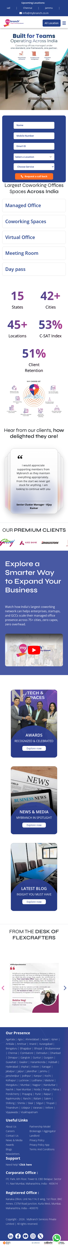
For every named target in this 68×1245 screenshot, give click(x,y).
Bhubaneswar (52, 1048)
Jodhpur (27, 1075)
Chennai (13, 1053)
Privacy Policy (37, 1140)
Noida (37, 1089)
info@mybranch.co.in (34, 13)
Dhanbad (55, 1053)
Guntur (37, 1057)
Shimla (21, 1103)
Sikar (31, 1103)
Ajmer (55, 1039)
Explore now (34, 748)
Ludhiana (37, 1080)
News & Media (14, 1140)
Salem (48, 1098)
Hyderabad (12, 1066)
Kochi (48, 1075)
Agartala (10, 1039)
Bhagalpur (26, 1048)
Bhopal (38, 1048)
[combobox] (34, 156)
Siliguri (40, 1103)
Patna (56, 1089)
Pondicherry (13, 1094)
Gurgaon (49, 1057)
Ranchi (27, 1098)
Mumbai (25, 1085)
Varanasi (38, 1107)
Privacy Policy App (39, 1144)
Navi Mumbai (24, 1089)
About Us (11, 1126)
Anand (33, 1044)
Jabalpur (10, 1071)
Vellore (49, 1107)
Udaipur (26, 1107)
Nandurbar (50, 1085)
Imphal (25, 1066)
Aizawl (45, 1039)
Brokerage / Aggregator (43, 1131)
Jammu (44, 1071)
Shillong (10, 1103)
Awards (10, 1144)
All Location (52, 23)
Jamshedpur (13, 1075)
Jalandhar (32, 1071)
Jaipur (21, 1071)
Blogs (9, 1149)
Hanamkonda (38, 1062)
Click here (25, 1164)
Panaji (46, 1089)
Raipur (47, 1094)
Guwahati (11, 1062)
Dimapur (13, 1057)
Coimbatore (27, 1053)
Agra (20, 1039)
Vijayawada (12, 1112)
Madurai (49, 1080)
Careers (10, 1131)
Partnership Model (40, 1126)
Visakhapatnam (29, 1112)
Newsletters (13, 1154)
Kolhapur (11, 1080)
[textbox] (34, 156)
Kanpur (38, 1075)
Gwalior (23, 1062)
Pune (38, 1094)
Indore (35, 1066)
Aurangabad (46, 1044)
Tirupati (50, 1103)
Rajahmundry (13, 1098)
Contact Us (12, 1135)
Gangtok (25, 1057)
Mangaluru (12, 1085)
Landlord (34, 1135)
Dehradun (42, 1053)
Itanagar (46, 1066)
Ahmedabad (32, 1039)
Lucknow (24, 1080)
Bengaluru (12, 1048)
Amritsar (22, 1044)
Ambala (10, 1044)
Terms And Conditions (42, 1149)
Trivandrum (12, 1107)
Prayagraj (27, 1094)
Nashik (10, 1089)
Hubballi (53, 1062)
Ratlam (38, 1098)
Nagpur (36, 1085)
